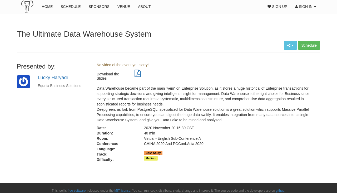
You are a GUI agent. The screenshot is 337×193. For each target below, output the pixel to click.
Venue (123, 6)
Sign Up (277, 6)
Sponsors (99, 6)
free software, (77, 190)
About (144, 6)
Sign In (305, 6)
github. (280, 190)
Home (47, 6)
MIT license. (123, 190)
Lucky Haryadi (53, 77)
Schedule (71, 6)
